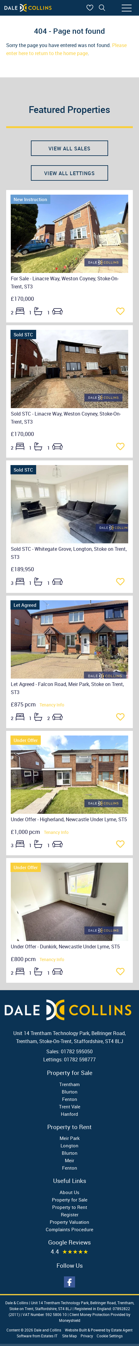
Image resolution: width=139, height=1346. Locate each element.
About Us (69, 1192)
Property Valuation (69, 1222)
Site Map (69, 1335)
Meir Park (70, 1138)
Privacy (87, 1335)
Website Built (76, 1329)
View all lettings (69, 173)
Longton (69, 1145)
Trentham (69, 1084)
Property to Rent (69, 1207)
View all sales (69, 148)
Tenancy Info (52, 705)
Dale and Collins (47, 1329)
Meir (69, 1160)
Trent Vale (69, 1106)
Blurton (70, 1092)
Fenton (69, 1099)
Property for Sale (69, 1200)
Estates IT (49, 1335)
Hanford (69, 1114)
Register (69, 1214)
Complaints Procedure (69, 1229)
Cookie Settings (110, 1335)
